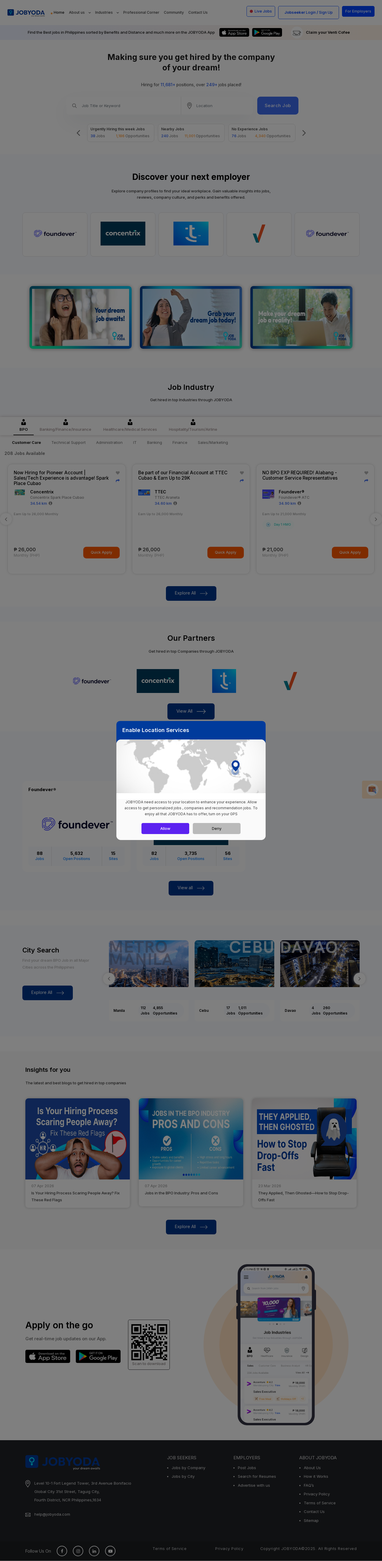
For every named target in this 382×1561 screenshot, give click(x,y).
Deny (216, 828)
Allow (165, 828)
